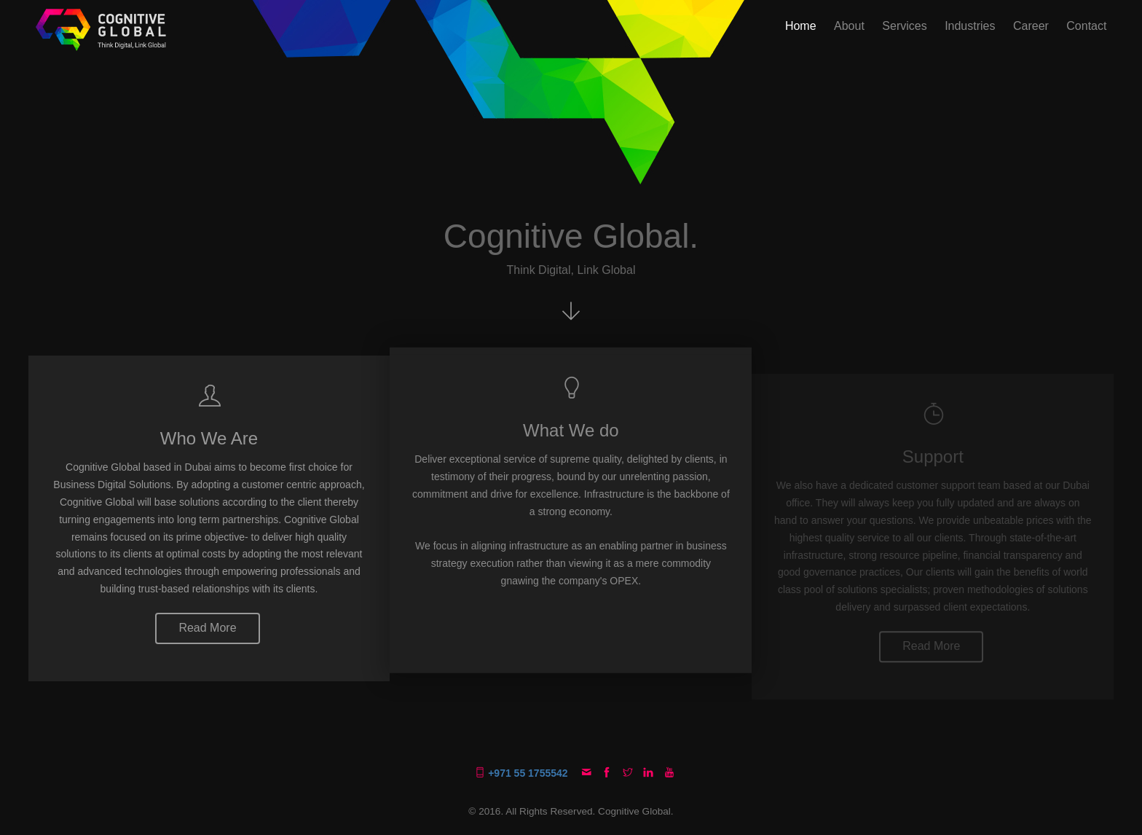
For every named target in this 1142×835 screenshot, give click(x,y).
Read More (207, 628)
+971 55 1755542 (522, 773)
